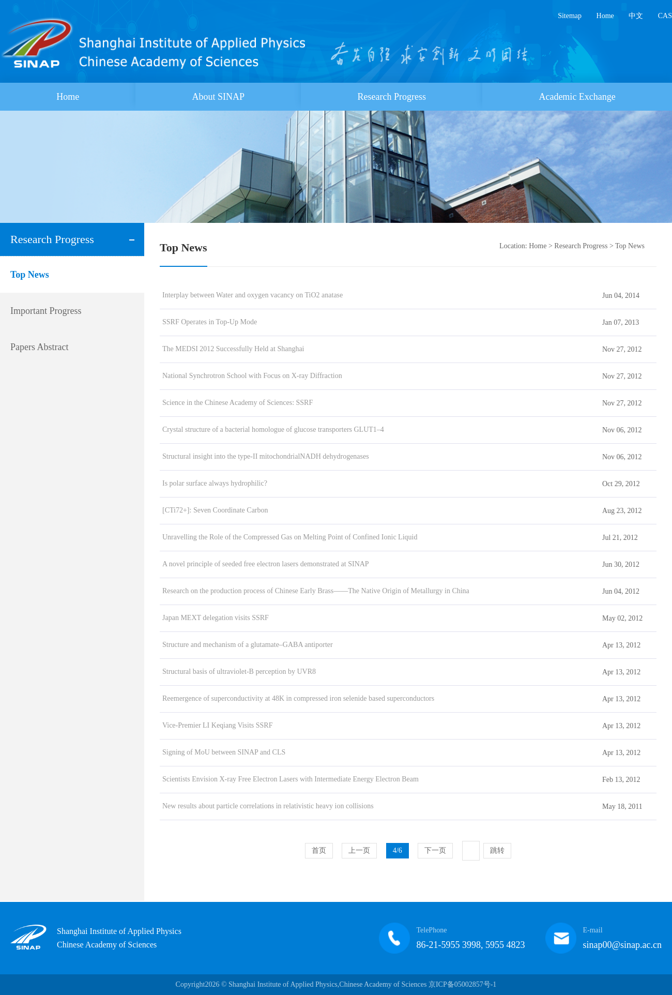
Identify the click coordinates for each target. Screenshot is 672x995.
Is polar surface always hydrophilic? (214, 483)
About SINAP (218, 97)
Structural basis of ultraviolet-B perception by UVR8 (239, 671)
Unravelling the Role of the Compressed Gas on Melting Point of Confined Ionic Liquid (289, 537)
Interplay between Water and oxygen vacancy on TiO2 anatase (252, 295)
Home (605, 16)
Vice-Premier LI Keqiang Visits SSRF (217, 725)
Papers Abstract (39, 347)
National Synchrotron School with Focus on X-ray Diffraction (252, 376)
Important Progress (45, 311)
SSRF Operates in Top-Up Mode (209, 322)
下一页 (435, 850)
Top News (29, 274)
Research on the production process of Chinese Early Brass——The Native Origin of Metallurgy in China (315, 591)
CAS (665, 16)
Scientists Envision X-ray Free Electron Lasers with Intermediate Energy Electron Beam (290, 779)
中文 (636, 16)
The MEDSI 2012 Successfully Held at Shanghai (233, 349)
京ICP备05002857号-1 (462, 984)
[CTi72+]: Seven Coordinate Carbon (215, 510)
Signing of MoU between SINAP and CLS (223, 752)
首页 (319, 850)
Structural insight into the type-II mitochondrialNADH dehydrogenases (265, 456)
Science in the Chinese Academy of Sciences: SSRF (237, 402)
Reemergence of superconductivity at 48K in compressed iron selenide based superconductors (298, 698)
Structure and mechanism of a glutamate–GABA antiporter (247, 645)
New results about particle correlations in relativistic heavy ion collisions (268, 806)
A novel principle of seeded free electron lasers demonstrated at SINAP (265, 564)
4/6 (397, 850)
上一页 (359, 850)
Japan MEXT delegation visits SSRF (215, 618)
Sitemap (570, 16)
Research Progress (392, 97)
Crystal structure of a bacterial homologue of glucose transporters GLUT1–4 (273, 429)
